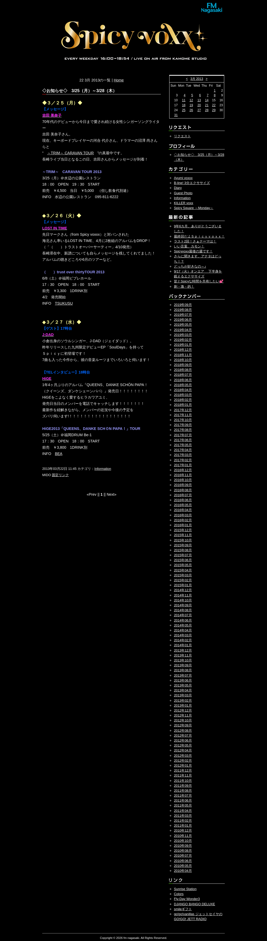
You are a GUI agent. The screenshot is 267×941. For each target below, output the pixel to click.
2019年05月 (183, 325)
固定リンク (60, 475)
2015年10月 (183, 540)
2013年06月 (183, 680)
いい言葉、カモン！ (189, 246)
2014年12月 (183, 590)
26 (191, 110)
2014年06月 (183, 620)
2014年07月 (183, 615)
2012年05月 (183, 745)
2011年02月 (183, 820)
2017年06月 (183, 440)
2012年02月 (183, 760)
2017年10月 (183, 420)
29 (213, 110)
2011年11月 (183, 775)
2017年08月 (183, 430)
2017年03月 (183, 455)
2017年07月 (183, 435)
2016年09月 (183, 485)
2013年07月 (183, 675)
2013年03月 (183, 695)
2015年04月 (183, 570)
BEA (58, 454)
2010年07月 (183, 855)
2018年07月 (183, 375)
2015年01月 (183, 585)
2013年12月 (183, 650)
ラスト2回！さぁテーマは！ (195, 241)
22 (213, 105)
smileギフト (183, 909)
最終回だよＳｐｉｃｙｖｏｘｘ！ (199, 236)
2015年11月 (183, 535)
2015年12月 (183, 530)
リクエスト (182, 136)
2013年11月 (183, 655)
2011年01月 (183, 825)
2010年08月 (183, 851)
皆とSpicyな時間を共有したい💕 (198, 281)
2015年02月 (183, 580)
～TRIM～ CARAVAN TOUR (70, 153)
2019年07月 (183, 315)
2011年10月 (183, 781)
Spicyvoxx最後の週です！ (193, 251)
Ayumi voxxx (183, 178)
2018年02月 (183, 400)
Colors (179, 894)
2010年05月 (183, 866)
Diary (178, 188)
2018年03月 (183, 395)
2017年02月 (183, 460)
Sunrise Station (185, 889)
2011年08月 (183, 790)
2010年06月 (183, 861)
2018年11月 (183, 355)
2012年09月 (183, 725)
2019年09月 (183, 305)
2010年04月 (183, 871)
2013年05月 (183, 685)
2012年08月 (183, 730)
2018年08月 (183, 370)
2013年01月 (183, 705)
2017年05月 (183, 445)
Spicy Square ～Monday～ (193, 208)
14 (206, 100)
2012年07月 (183, 735)
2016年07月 (183, 495)
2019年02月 (183, 340)
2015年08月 (183, 550)
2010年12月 (183, 830)
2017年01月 (183, 465)
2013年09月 (183, 665)
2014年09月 (183, 605)
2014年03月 (183, 635)
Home (119, 80)
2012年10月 (183, 720)
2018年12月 (183, 350)
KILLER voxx (183, 203)
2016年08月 (183, 490)
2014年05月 (183, 625)
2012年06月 (183, 740)
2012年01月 (183, 765)
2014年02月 (183, 640)
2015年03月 (183, 575)
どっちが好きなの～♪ (190, 266)
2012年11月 (183, 715)
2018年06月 (183, 380)
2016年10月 (183, 480)
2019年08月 (183, 310)
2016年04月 (183, 510)
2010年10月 (183, 841)
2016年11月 (183, 475)
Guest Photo (183, 193)
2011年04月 (183, 811)
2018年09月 (183, 365)
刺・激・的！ (184, 286)
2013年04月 (183, 690)
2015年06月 (183, 560)
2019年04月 (183, 330)
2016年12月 (183, 470)
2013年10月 (183, 660)
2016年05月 (183, 505)
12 (191, 100)
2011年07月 (183, 795)
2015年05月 (183, 565)
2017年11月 (183, 415)
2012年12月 (183, 710)
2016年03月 (183, 515)
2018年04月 (183, 390)
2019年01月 (183, 345)
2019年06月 (183, 320)
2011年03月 (183, 816)
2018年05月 (183, 385)
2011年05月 (183, 805)
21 (206, 105)
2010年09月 (183, 846)
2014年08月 (183, 610)
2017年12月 (183, 410)
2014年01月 (183, 645)
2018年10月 (183, 360)
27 (199, 110)
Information (102, 469)
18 (183, 105)
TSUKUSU (64, 303)
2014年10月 (183, 600)
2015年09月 (183, 545)
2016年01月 (183, 525)
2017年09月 (183, 425)
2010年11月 (183, 836)
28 (206, 110)
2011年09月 (183, 786)
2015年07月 (183, 555)
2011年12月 (183, 770)
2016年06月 (183, 500)
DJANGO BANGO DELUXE (194, 904)
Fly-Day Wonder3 (187, 899)
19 (191, 105)
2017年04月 (183, 450)
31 (176, 115)
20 (199, 105)
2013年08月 (183, 670)
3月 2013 (196, 79)
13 (199, 100)
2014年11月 (183, 595)
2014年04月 (183, 630)
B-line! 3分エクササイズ (192, 183)
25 (183, 110)
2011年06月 (183, 800)
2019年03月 (183, 335)
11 (183, 100)
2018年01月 (183, 405)
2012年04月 (183, 750)
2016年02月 (183, 520)
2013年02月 (183, 700)
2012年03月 (183, 755)
